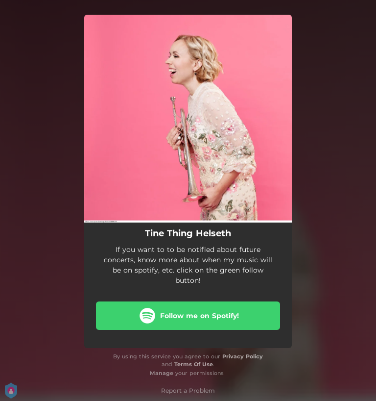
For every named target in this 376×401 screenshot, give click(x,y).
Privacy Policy (242, 356)
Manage (161, 373)
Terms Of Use (193, 364)
